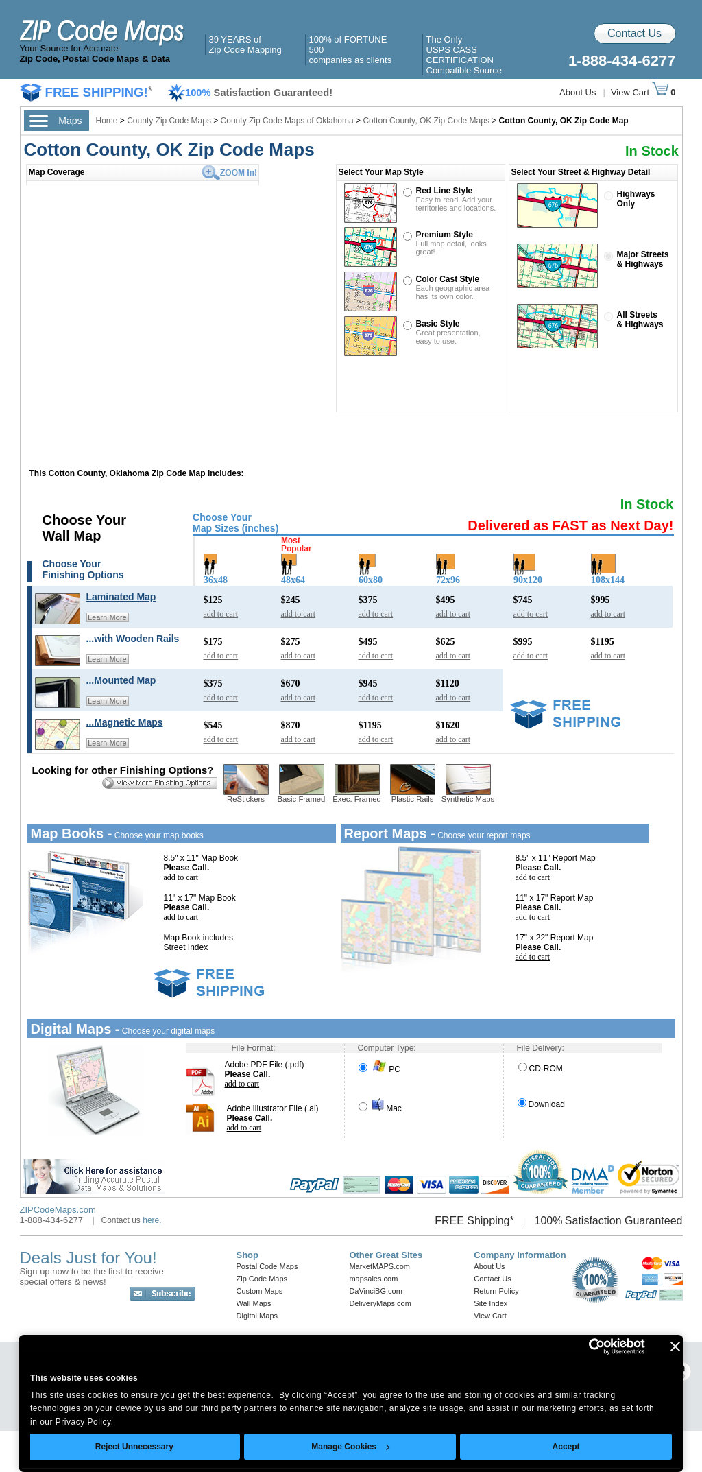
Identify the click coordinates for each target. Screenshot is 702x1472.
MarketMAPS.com (379, 1266)
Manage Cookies (350, 1446)
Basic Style (438, 324)
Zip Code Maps (262, 1278)
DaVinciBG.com (375, 1291)
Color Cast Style (448, 279)
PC (379, 1069)
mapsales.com (373, 1278)
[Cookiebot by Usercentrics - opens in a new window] (585, 1346)
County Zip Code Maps (170, 121)
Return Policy (496, 1291)
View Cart (639, 92)
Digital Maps (257, 1315)
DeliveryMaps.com (380, 1303)
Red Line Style (444, 190)
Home (107, 121)
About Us (577, 92)
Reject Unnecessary (134, 1446)
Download (541, 1104)
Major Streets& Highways (643, 259)
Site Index (490, 1303)
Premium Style (444, 234)
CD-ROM (540, 1068)
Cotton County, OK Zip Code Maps (426, 121)
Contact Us (634, 33)
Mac (380, 1108)
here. (152, 1220)
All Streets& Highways (640, 319)
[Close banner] (675, 1346)
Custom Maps (260, 1291)
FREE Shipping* (474, 1220)
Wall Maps (254, 1303)
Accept (566, 1446)
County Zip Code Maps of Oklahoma (287, 121)
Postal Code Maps (267, 1266)
